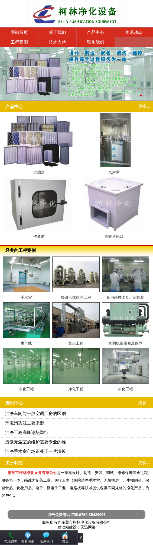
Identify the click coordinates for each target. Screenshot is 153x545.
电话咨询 (10, 541)
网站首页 (19, 32)
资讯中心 (14, 403)
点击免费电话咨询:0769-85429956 (76, 514)
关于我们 (57, 32)
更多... (144, 106)
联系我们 (95, 42)
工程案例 (19, 42)
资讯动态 (133, 32)
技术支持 (57, 42)
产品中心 (95, 32)
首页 (65, 541)
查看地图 (27, 541)
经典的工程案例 (20, 250)
